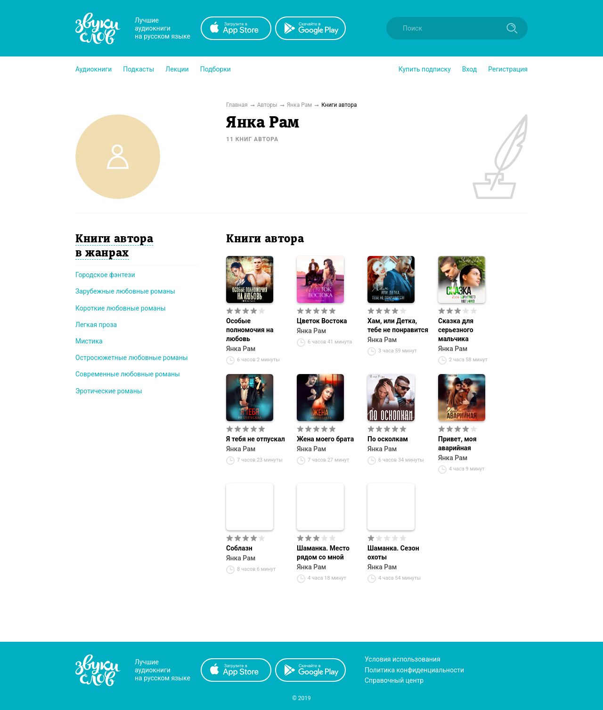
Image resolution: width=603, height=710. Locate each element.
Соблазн (239, 548)
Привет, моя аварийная (457, 443)
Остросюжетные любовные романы (131, 357)
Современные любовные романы (127, 374)
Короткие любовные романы (120, 308)
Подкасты (138, 69)
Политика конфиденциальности (414, 670)
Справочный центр (394, 680)
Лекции (176, 69)
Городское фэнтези (105, 275)
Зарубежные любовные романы (125, 291)
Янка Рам (240, 348)
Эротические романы (108, 391)
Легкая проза (96, 324)
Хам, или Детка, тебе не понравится (397, 325)
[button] (93, 69)
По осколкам (387, 439)
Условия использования (402, 659)
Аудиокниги (93, 69)
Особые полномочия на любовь (249, 330)
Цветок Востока (322, 321)
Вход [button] (469, 69)
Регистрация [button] (508, 69)
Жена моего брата (325, 439)
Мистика (89, 341)
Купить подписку (425, 69)
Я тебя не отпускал (255, 439)
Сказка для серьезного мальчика (455, 330)
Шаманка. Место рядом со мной (323, 552)
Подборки (215, 69)
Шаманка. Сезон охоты (393, 552)
